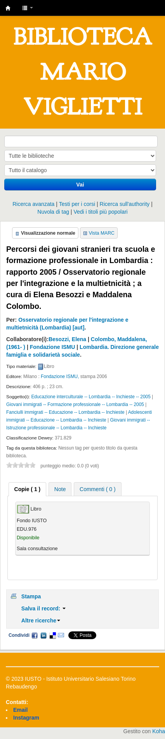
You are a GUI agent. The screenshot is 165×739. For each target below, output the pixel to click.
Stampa (31, 596)
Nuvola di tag (53, 212)
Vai (80, 184)
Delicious (52, 635)
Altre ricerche (40, 620)
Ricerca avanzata (33, 204)
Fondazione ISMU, (60, 376)
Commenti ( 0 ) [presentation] (98, 489)
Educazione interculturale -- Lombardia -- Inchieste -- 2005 (90, 396)
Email (61, 635)
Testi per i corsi (77, 204)
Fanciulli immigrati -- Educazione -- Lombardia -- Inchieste (65, 412)
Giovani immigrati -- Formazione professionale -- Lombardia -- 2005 (75, 404)
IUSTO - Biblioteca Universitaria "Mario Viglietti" (8, 8)
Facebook (34, 635)
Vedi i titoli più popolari (100, 212)
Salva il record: (43, 608)
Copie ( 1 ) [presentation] (27, 489)
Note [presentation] (60, 489)
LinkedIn (43, 635)
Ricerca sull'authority (125, 204)
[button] (27, 8)
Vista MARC (102, 233)
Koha (158, 731)
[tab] (28, 489)
